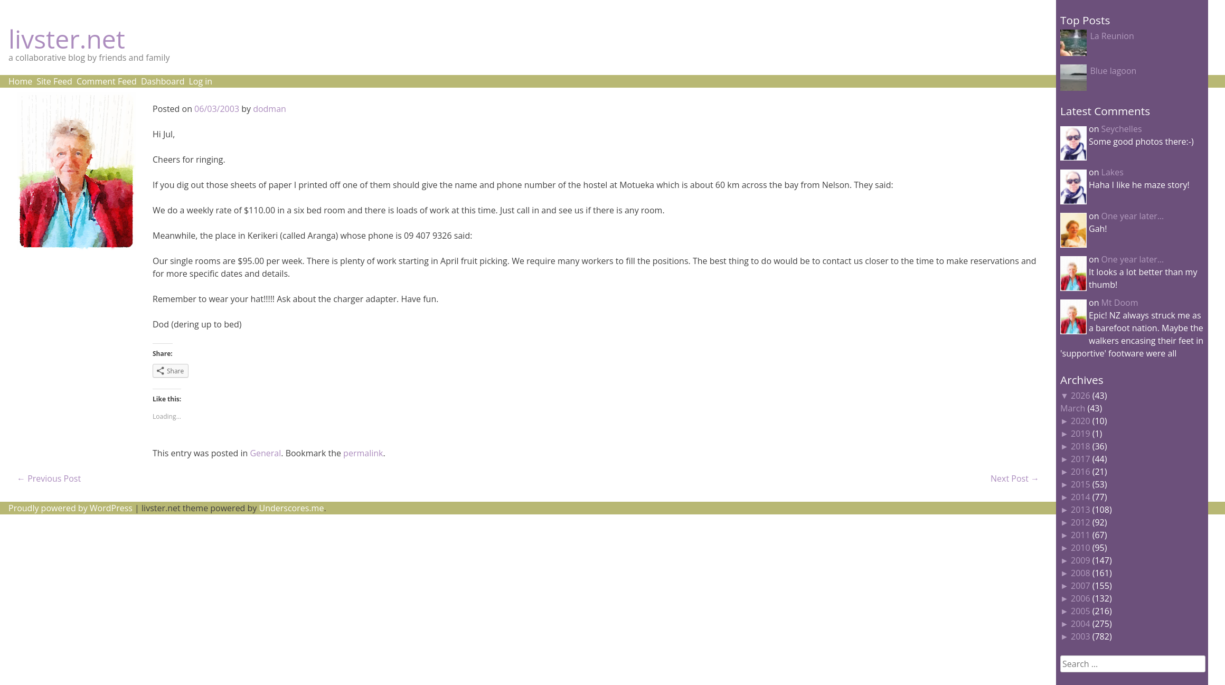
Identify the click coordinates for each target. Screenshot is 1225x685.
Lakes (1112, 172)
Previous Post (49, 478)
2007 (1080, 586)
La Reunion (1112, 36)
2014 (1080, 497)
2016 (1080, 471)
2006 (1080, 598)
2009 (1080, 560)
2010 (1080, 547)
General (265, 453)
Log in (200, 81)
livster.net (66, 39)
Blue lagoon (1113, 71)
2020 (1080, 421)
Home (20, 81)
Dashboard (163, 81)
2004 (1080, 624)
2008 (1080, 573)
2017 (1080, 459)
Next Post (1015, 478)
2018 (1080, 446)
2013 (1080, 509)
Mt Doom (1119, 302)
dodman (269, 109)
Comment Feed (107, 81)
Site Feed (54, 81)
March (1072, 408)
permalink (363, 453)
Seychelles (1121, 129)
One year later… (1132, 216)
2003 (1080, 636)
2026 (1080, 395)
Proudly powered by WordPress (70, 508)
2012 (1080, 522)
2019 (1080, 433)
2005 (1080, 611)
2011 (1080, 535)
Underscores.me (291, 508)
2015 (1080, 484)
